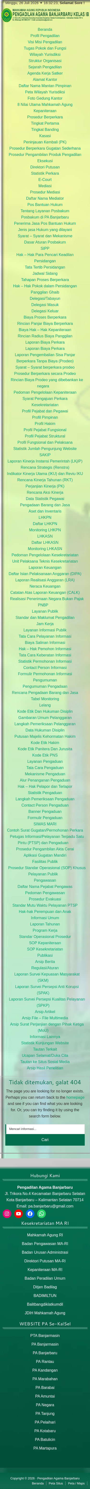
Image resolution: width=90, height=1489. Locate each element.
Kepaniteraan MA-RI (45, 1270)
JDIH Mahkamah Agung (45, 1313)
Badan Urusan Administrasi (45, 1252)
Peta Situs (56, 1483)
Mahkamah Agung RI (45, 1235)
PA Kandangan (45, 1370)
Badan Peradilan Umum (45, 1278)
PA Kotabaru (45, 1431)
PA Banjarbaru (45, 1353)
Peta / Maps (76, 1483)
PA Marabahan (45, 1379)
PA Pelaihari (45, 1422)
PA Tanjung (45, 1414)
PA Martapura (45, 1448)
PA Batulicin (45, 1440)
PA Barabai (45, 1388)
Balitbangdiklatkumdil (45, 1304)
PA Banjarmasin (45, 1344)
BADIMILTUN (45, 1296)
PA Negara (45, 1405)
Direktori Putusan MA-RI (45, 1261)
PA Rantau (45, 1362)
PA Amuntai (45, 1396)
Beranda (38, 1483)
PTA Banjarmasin (45, 1336)
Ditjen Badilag (45, 1287)
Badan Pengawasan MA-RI (45, 1244)
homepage (75, 1097)
